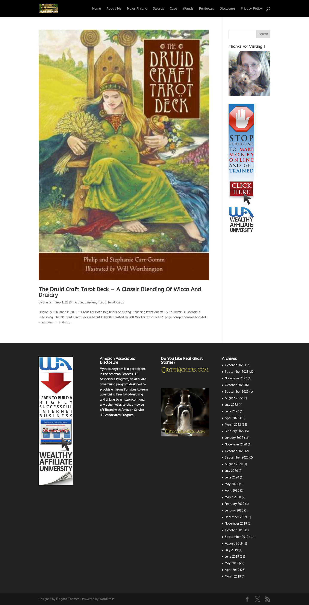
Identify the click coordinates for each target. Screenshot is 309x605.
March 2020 (233, 497)
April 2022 (232, 418)
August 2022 (234, 398)
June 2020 (232, 477)
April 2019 (232, 570)
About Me (113, 9)
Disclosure (227, 9)
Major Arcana (137, 9)
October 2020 (234, 451)
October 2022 (234, 385)
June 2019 (232, 556)
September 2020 (236, 457)
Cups (173, 9)
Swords (158, 9)
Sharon (48, 302)
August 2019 (234, 543)
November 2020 (236, 444)
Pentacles (206, 9)
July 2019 (231, 550)
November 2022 (236, 378)
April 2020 (232, 490)
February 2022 (234, 431)
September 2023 (236, 372)
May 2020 (231, 484)
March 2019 (233, 576)
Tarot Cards (116, 302)
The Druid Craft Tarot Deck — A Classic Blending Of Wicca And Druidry (120, 292)
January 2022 (234, 438)
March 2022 (233, 425)
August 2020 (234, 464)
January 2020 (234, 510)
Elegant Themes (67, 599)
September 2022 (236, 392)
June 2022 (232, 411)
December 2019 (236, 517)
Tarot (102, 302)
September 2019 (236, 537)
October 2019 (234, 530)
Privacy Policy (251, 9)
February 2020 (234, 504)
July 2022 (231, 405)
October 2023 (234, 365)
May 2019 (231, 563)
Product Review (85, 302)
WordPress (106, 599)
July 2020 (231, 471)
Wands (188, 9)
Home (96, 9)
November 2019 (236, 523)
